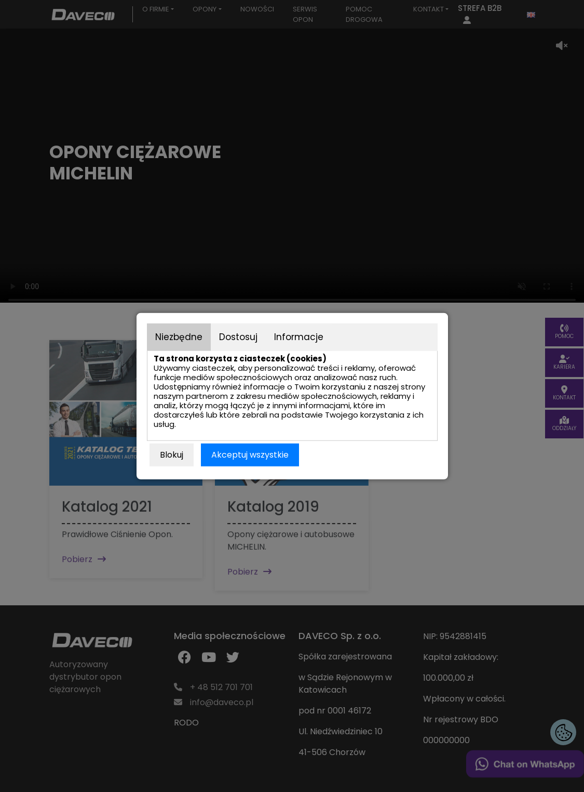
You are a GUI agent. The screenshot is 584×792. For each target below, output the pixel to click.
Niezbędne (178, 336)
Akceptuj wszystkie (250, 455)
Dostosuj (238, 336)
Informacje (298, 336)
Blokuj (171, 455)
